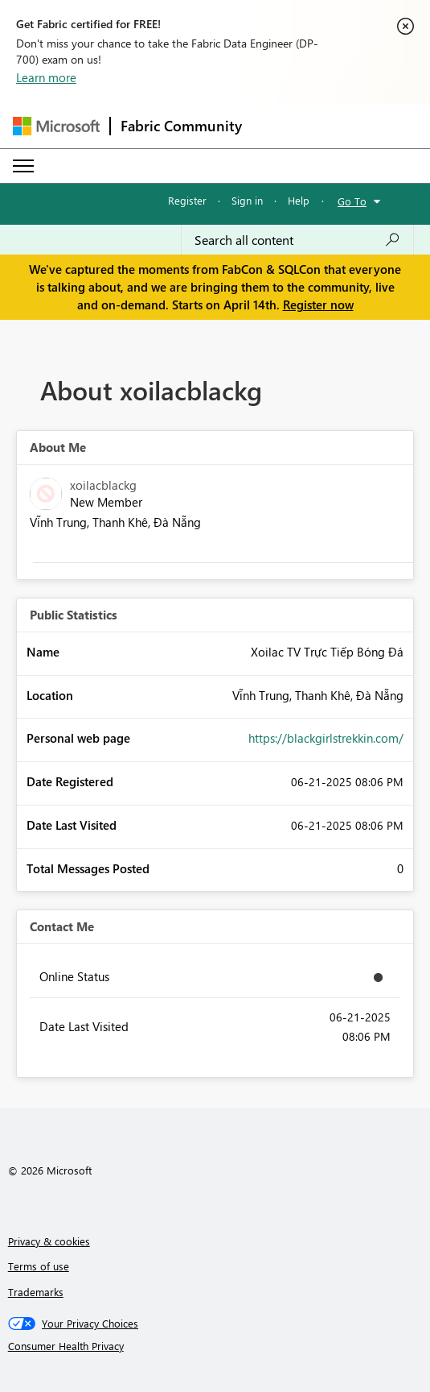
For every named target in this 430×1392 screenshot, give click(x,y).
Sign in (247, 200)
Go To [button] (352, 201)
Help (298, 200)
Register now (318, 304)
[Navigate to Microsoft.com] (56, 126)
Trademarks (35, 1292)
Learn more (46, 77)
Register (187, 200)
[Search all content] (297, 240)
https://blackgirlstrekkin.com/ (325, 738)
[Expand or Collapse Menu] (23, 166)
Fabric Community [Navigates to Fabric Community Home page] (181, 125)
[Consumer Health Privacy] (215, 1346)
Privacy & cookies (49, 1241)
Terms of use (38, 1266)
